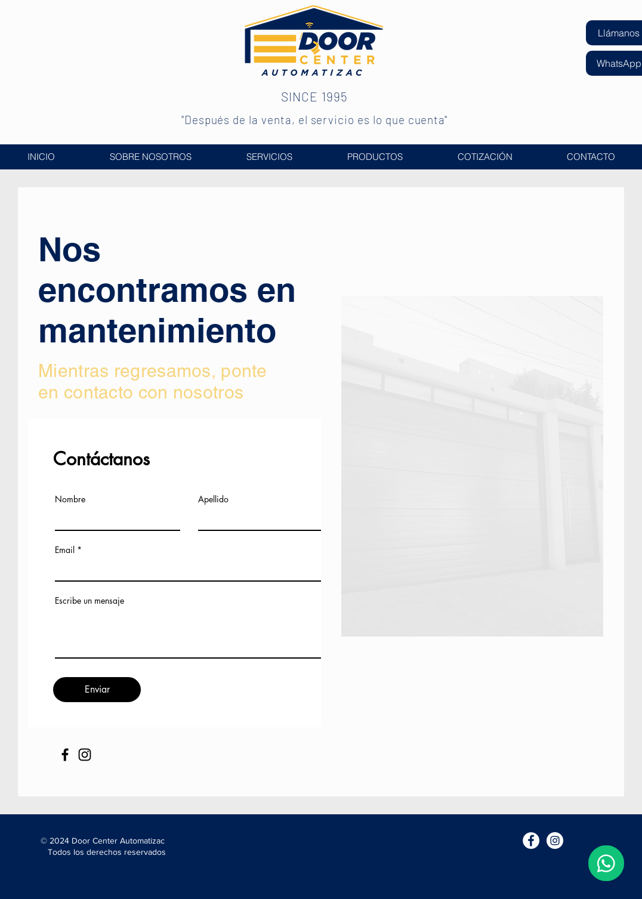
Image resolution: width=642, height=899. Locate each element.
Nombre (70, 499)
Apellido (213, 499)
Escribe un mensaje (89, 601)
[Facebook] (65, 754)
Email (65, 550)
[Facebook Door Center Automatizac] (531, 840)
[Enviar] (97, 689)
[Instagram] (84, 754)
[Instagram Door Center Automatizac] (555, 840)
